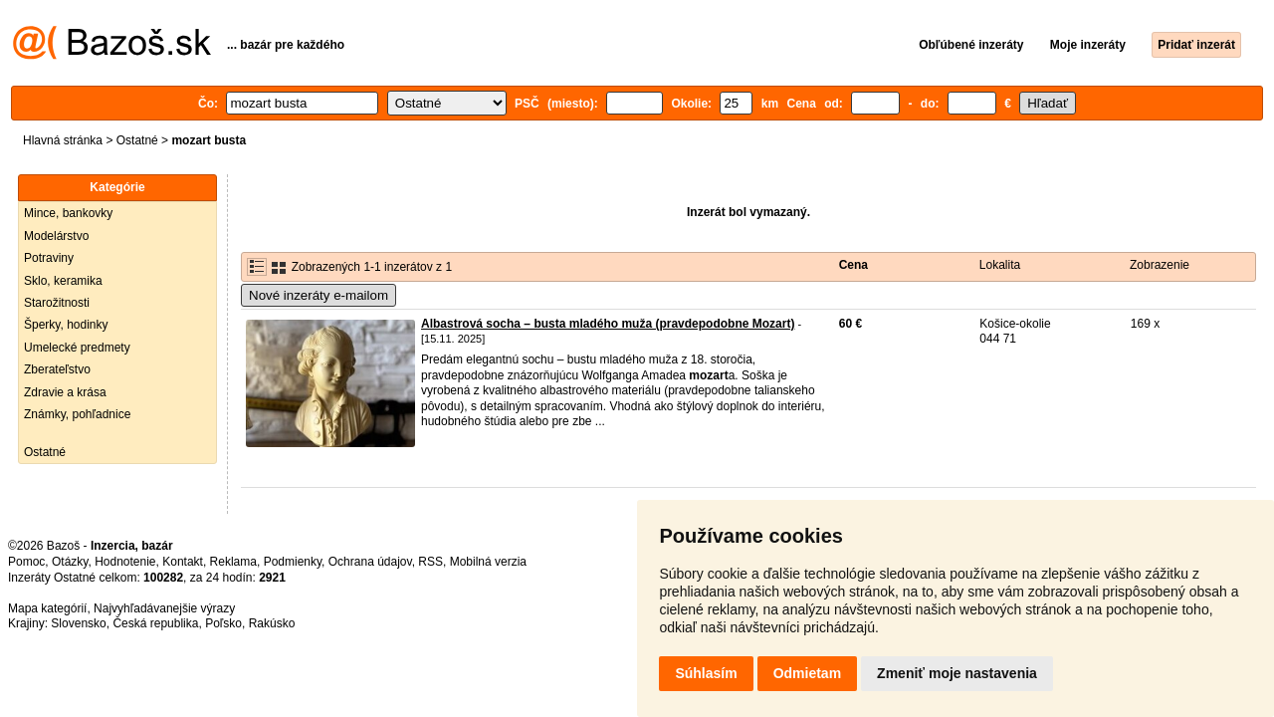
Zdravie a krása (65, 392)
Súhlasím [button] (706, 673)
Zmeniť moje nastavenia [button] (957, 673)
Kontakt (182, 562)
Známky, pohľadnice (77, 414)
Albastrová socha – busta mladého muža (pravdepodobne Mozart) (607, 324)
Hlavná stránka (63, 140)
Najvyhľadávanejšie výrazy (164, 608)
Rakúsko (272, 623)
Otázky (70, 562)
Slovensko (78, 623)
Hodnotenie (125, 562)
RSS (430, 562)
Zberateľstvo (57, 369)
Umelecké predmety (77, 348)
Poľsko (223, 623)
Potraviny (49, 258)
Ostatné (137, 140)
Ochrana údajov (370, 562)
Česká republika (155, 623)
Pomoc (26, 562)
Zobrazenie (1159, 265)
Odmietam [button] (807, 673)
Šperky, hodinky (66, 325)
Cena (853, 265)
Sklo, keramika (63, 281)
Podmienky (292, 562)
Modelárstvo (56, 236)
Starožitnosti (57, 303)
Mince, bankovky (68, 213)
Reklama (233, 562)
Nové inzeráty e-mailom (318, 295)
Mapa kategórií (47, 608)
